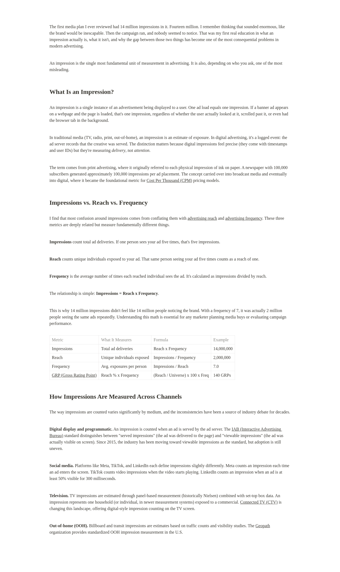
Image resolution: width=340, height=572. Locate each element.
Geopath (263, 525)
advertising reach (202, 218)
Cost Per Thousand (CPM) (169, 180)
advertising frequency (243, 218)
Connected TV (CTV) (259, 502)
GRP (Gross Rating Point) (74, 375)
